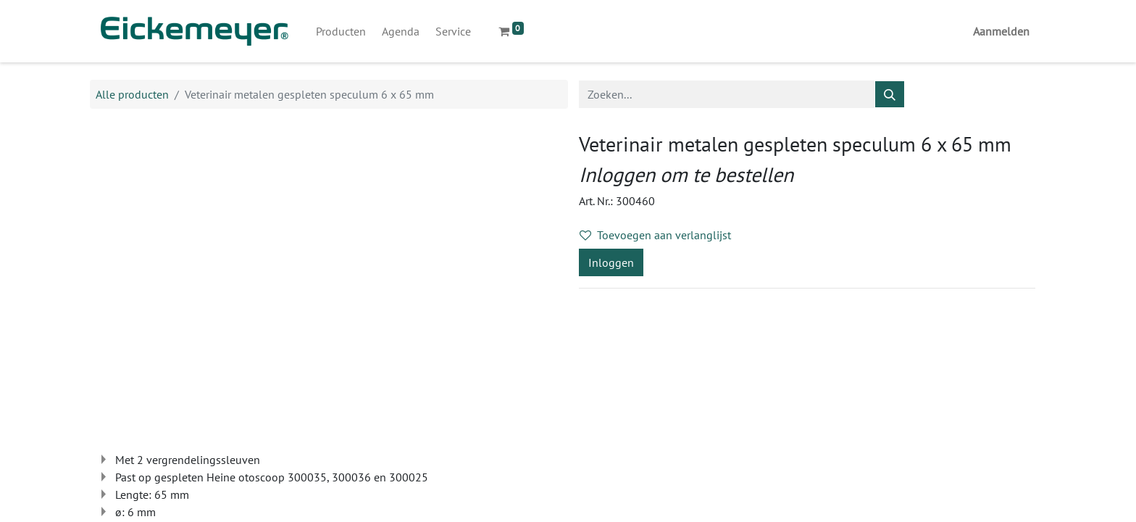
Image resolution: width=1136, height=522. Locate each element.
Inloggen (611, 262)
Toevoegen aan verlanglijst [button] (655, 235)
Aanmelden (1001, 31)
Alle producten (132, 94)
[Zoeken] (889, 94)
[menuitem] (341, 31)
